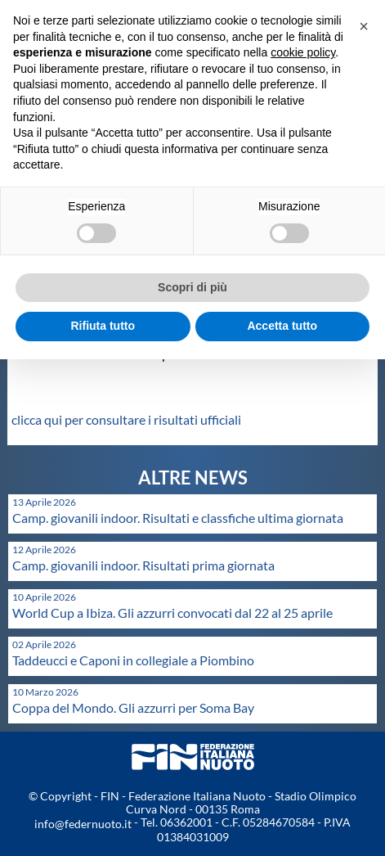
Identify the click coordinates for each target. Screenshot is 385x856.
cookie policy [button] (303, 52)
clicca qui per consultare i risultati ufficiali (126, 419)
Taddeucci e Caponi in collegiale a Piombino (133, 660)
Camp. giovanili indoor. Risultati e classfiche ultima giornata (177, 517)
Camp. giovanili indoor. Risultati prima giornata (143, 565)
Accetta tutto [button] (282, 325)
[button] (364, 26)
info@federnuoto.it (83, 824)
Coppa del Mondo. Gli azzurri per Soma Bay (133, 707)
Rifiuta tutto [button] (102, 325)
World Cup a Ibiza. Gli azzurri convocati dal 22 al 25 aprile (172, 612)
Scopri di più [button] (192, 287)
